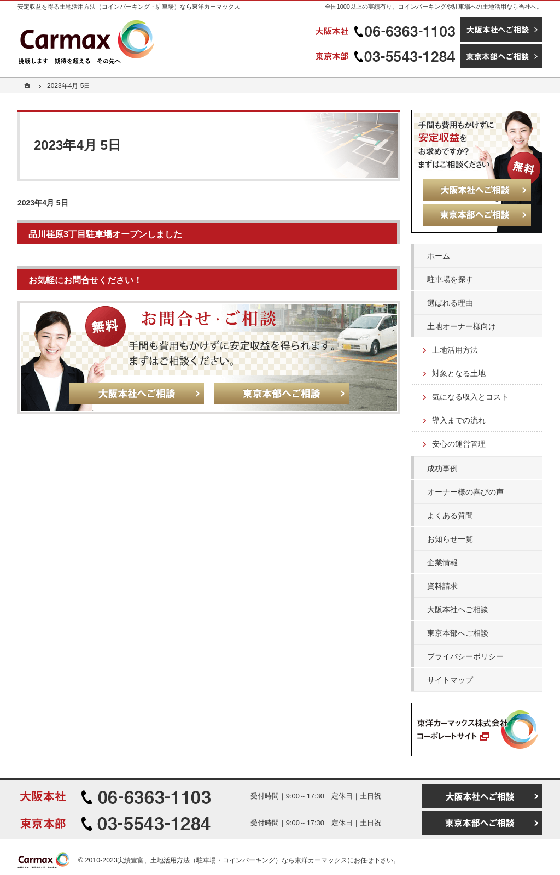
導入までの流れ (459, 420)
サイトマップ (450, 680)
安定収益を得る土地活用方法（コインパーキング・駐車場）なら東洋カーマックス (129, 6)
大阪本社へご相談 (457, 609)
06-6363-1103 (386, 29)
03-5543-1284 (386, 56)
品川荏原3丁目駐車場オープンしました (105, 234)
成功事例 (442, 468)
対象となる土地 (459, 373)
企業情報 (442, 562)
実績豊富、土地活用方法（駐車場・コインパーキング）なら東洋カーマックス (232, 860)
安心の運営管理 (459, 443)
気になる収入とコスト (470, 396)
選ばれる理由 (450, 302)
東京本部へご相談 (457, 633)
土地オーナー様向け (461, 326)
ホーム (438, 255)
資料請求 (442, 586)
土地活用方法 (455, 349)
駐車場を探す (450, 279)
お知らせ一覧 (450, 539)
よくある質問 (450, 515)
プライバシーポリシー (465, 656)
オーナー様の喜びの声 (465, 492)
